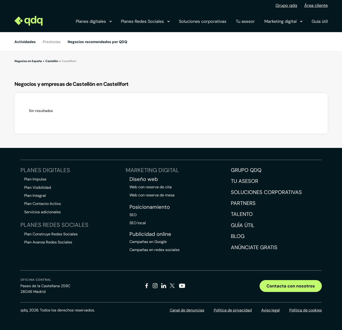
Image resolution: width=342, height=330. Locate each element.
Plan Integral (35, 195)
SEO (133, 214)
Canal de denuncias (187, 310)
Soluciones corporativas (202, 21)
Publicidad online (150, 234)
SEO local (137, 222)
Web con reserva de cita (150, 186)
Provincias (52, 41)
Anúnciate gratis (254, 247)
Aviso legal (270, 310)
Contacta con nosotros (290, 286)
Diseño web (143, 179)
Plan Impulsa (35, 179)
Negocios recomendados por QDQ (97, 41)
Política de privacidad (233, 310)
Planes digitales (93, 21)
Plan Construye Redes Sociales (51, 234)
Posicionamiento (149, 207)
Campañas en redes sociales (154, 249)
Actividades (25, 41)
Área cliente (316, 5)
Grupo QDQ (246, 170)
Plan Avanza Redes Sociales (48, 242)
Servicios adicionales (42, 211)
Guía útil (320, 21)
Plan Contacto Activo (42, 203)
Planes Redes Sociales (145, 21)
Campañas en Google (148, 241)
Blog (238, 236)
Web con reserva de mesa (152, 195)
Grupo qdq (286, 5)
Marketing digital (283, 21)
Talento (242, 214)
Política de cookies (305, 310)
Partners (243, 203)
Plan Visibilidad (37, 187)
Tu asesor (245, 21)
